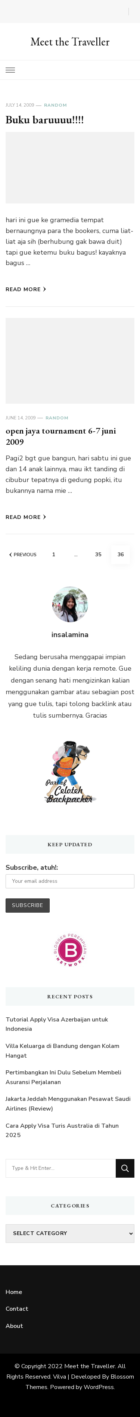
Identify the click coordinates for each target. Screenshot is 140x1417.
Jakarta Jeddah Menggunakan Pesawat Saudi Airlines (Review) (68, 1104)
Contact (17, 1309)
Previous (23, 554)
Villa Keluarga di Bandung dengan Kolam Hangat (62, 1051)
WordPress (99, 1387)
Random (55, 105)
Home (14, 1292)
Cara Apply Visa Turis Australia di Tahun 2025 (62, 1131)
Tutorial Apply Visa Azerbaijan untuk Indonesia (57, 1024)
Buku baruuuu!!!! (45, 119)
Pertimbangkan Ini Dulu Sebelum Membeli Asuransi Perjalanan (63, 1077)
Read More (26, 289)
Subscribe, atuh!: (32, 867)
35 (101, 551)
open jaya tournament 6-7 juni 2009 (61, 436)
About (14, 1326)
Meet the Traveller (70, 41)
